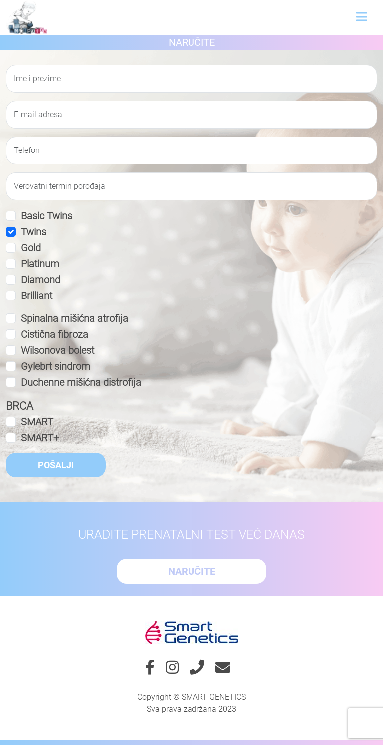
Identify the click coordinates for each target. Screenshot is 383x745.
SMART (37, 422)
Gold (31, 248)
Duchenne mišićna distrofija (81, 382)
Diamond (40, 280)
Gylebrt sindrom (55, 366)
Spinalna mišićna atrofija (74, 318)
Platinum (40, 264)
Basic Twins (46, 216)
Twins (33, 232)
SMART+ (40, 438)
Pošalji (56, 465)
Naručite (192, 42)
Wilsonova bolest (57, 350)
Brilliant (36, 295)
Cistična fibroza (54, 334)
